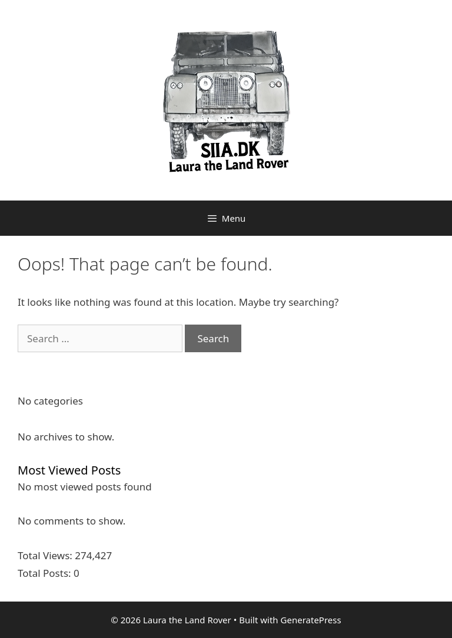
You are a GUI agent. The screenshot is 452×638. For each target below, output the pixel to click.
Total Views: (46, 555)
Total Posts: (46, 573)
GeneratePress (311, 620)
